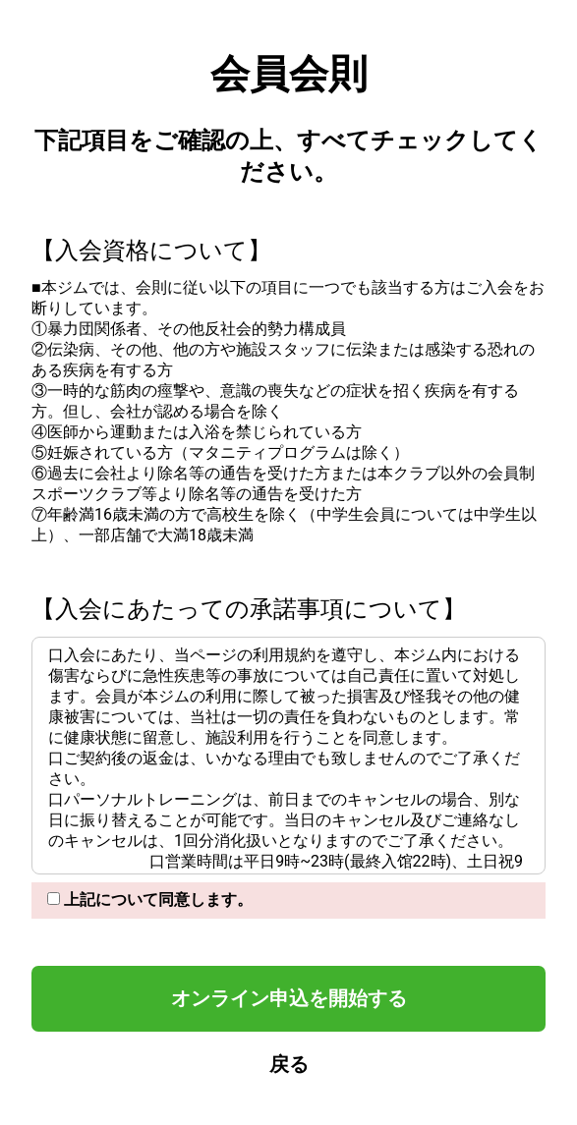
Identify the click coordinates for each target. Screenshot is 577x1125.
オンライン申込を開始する (289, 998)
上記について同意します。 (150, 899)
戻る (289, 1064)
